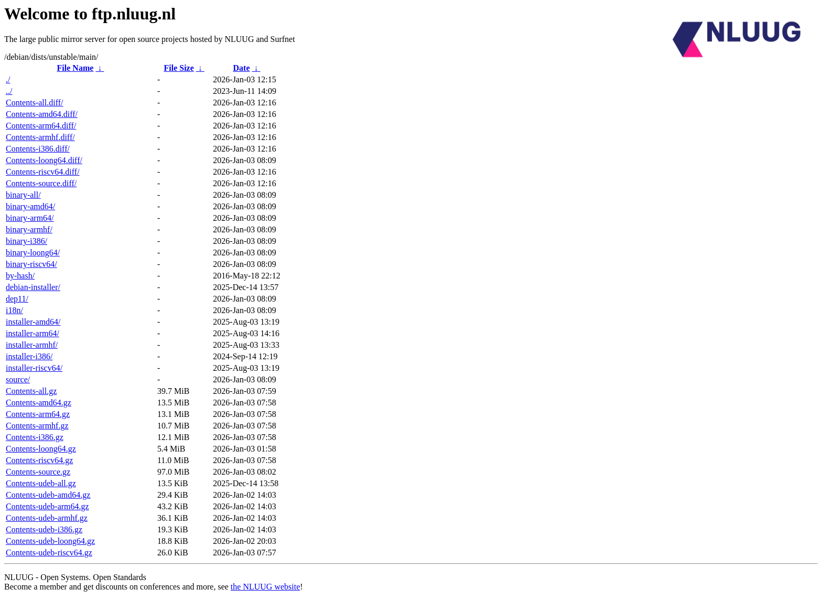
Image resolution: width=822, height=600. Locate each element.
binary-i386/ (26, 241)
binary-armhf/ (29, 229)
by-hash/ (20, 275)
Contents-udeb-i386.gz (44, 529)
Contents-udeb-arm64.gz (47, 506)
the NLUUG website (265, 586)
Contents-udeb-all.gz (41, 483)
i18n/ (14, 310)
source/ (18, 379)
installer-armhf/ (32, 344)
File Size (178, 67)
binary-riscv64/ (31, 264)
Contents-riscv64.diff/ (43, 171)
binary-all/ (23, 194)
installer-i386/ (29, 356)
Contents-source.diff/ (41, 183)
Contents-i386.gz (34, 437)
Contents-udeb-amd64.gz (48, 494)
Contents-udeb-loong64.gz (50, 541)
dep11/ (17, 298)
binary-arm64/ (30, 217)
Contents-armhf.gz (37, 425)
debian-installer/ (33, 287)
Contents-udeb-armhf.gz (47, 517)
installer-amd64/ (33, 321)
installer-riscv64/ (34, 367)
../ (9, 91)
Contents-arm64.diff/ (41, 125)
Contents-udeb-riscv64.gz (49, 552)
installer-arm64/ (32, 333)
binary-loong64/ (33, 252)
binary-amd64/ (30, 206)
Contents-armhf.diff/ (40, 137)
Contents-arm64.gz (38, 414)
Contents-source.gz (38, 471)
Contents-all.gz (31, 391)
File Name (75, 67)
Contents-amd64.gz (38, 402)
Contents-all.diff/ (34, 102)
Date (241, 67)
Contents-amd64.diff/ (42, 114)
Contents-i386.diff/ (38, 148)
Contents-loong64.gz (41, 448)
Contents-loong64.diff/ (44, 160)
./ (8, 79)
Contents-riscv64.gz (39, 460)
